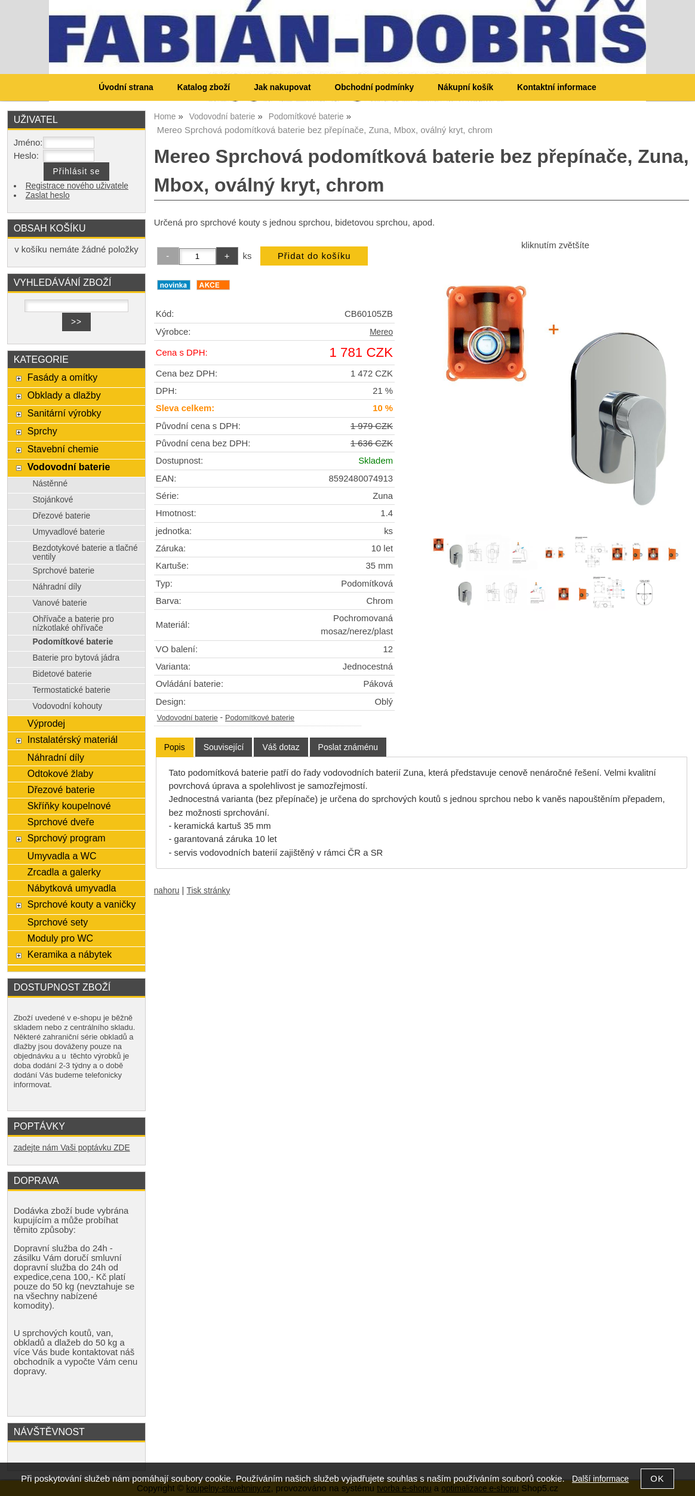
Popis (174, 747)
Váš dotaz (280, 747)
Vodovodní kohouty (67, 706)
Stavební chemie (63, 448)
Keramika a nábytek (69, 954)
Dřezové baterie (61, 515)
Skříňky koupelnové (69, 805)
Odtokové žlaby (60, 773)
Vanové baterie (59, 603)
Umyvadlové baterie (68, 532)
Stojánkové (52, 499)
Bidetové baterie (61, 674)
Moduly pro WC (60, 938)
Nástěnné (49, 483)
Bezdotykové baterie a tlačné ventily (84, 553)
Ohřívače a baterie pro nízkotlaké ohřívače (73, 624)
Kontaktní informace (556, 87)
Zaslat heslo (48, 195)
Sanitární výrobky (64, 413)
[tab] (174, 747)
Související (224, 747)
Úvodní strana (126, 87)
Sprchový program (66, 837)
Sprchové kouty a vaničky (81, 904)
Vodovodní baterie (187, 718)
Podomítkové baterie (259, 718)
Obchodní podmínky (374, 87)
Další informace (600, 1479)
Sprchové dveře (60, 821)
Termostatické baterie (71, 690)
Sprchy (42, 430)
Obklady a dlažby (64, 395)
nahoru (167, 890)
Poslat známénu (348, 747)
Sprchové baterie (63, 570)
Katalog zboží (203, 87)
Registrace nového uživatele (77, 185)
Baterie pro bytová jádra (75, 657)
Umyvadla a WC (62, 855)
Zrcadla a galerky (64, 871)
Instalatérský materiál (72, 739)
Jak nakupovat (282, 87)
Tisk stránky (208, 890)
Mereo (381, 332)
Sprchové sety (57, 922)
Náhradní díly (56, 586)
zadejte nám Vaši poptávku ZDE (72, 1147)
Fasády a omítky (62, 377)
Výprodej (46, 723)
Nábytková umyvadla (71, 888)
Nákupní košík (465, 87)
